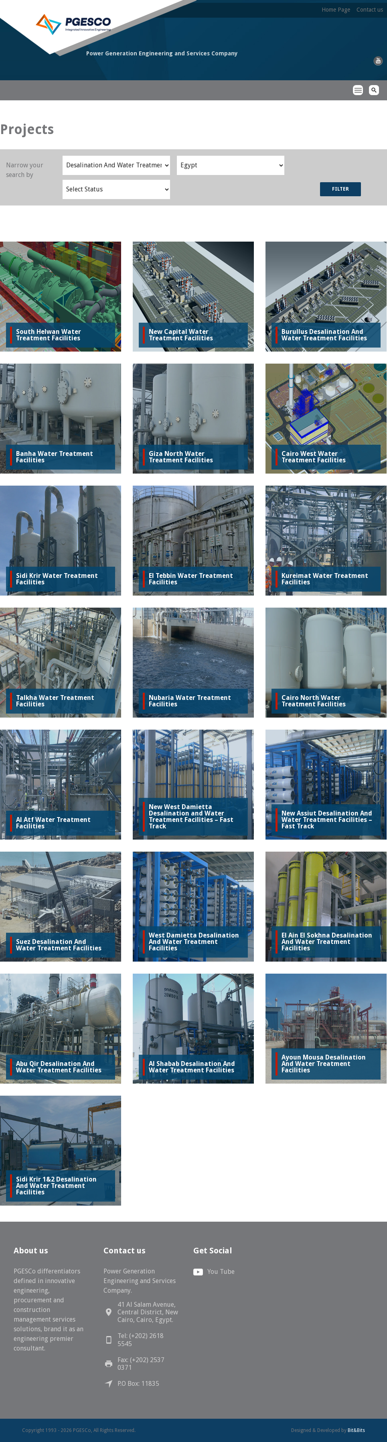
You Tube (221, 1271)
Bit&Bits (356, 1430)
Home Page (336, 9)
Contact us (370, 9)
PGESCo (43, 83)
